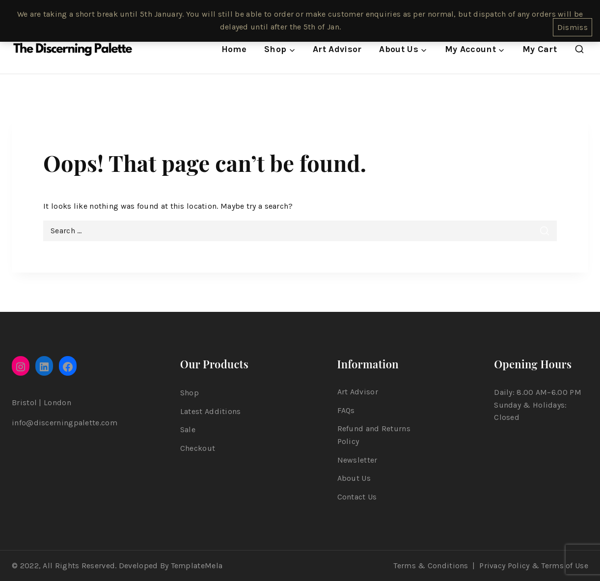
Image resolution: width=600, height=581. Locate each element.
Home (233, 49)
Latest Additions (210, 411)
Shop (189, 392)
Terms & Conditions (430, 565)
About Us (354, 478)
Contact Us (357, 496)
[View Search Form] (579, 49)
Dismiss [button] (572, 27)
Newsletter (357, 460)
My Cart (539, 49)
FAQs (346, 410)
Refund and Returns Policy (373, 435)
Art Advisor (337, 49)
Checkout (197, 448)
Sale (187, 429)
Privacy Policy (504, 565)
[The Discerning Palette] (73, 49)
